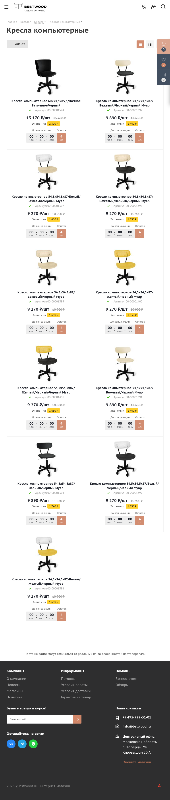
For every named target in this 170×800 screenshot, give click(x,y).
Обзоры (122, 685)
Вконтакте (11, 743)
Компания (15, 671)
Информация (72, 671)
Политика (14, 697)
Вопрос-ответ (127, 678)
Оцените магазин (137, 762)
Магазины (15, 691)
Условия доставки (76, 691)
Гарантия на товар (76, 697)
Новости (13, 685)
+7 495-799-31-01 (137, 717)
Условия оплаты (74, 685)
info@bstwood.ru (137, 726)
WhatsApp (33, 743)
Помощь (68, 678)
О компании (16, 678)
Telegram (22, 743)
